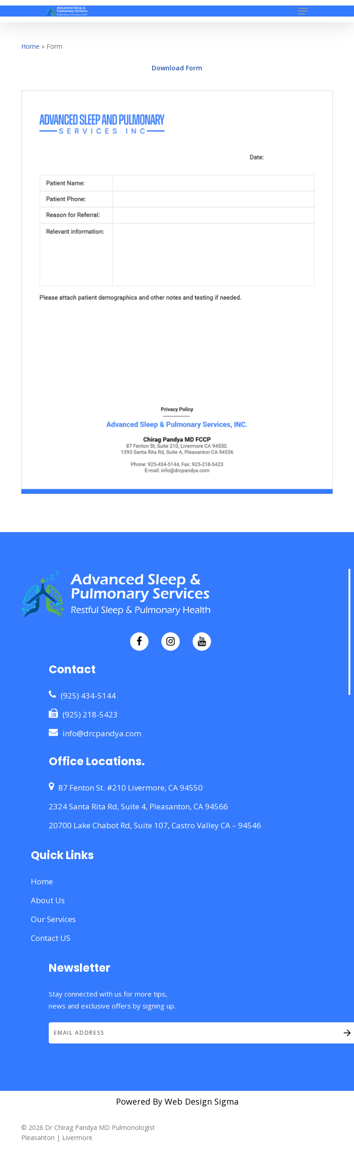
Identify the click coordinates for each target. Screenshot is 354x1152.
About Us (48, 900)
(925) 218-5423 (83, 714)
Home (30, 46)
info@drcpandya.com (95, 733)
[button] (303, 11)
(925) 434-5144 (82, 695)
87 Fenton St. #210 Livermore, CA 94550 (126, 787)
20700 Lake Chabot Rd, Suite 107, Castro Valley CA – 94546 (155, 825)
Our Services (53, 919)
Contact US (50, 938)
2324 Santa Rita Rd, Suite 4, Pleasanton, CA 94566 (138, 806)
